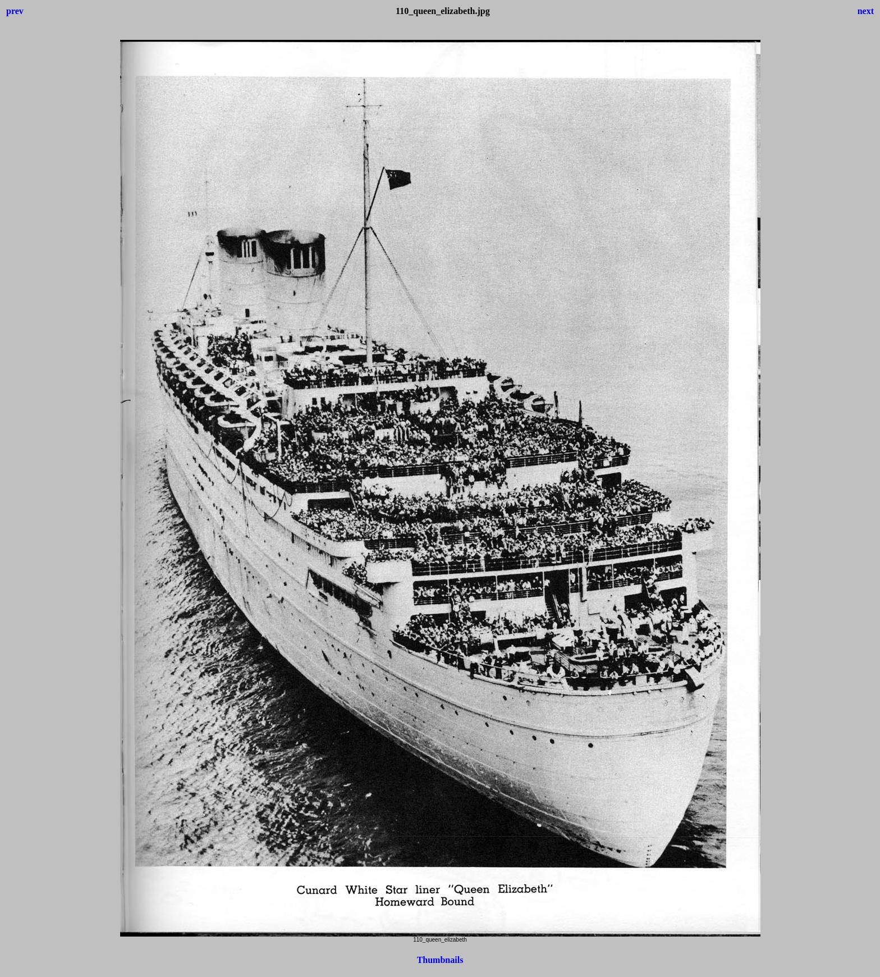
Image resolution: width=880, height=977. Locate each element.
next (866, 11)
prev (15, 11)
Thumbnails (440, 960)
